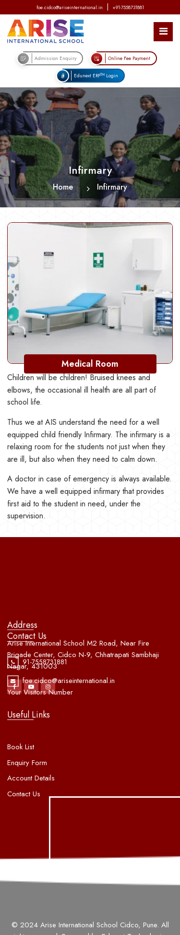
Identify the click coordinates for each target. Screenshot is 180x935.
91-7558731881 (45, 668)
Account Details (31, 790)
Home (63, 186)
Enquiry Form (27, 774)
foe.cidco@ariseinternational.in (69, 7)
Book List (20, 759)
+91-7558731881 (128, 7)
